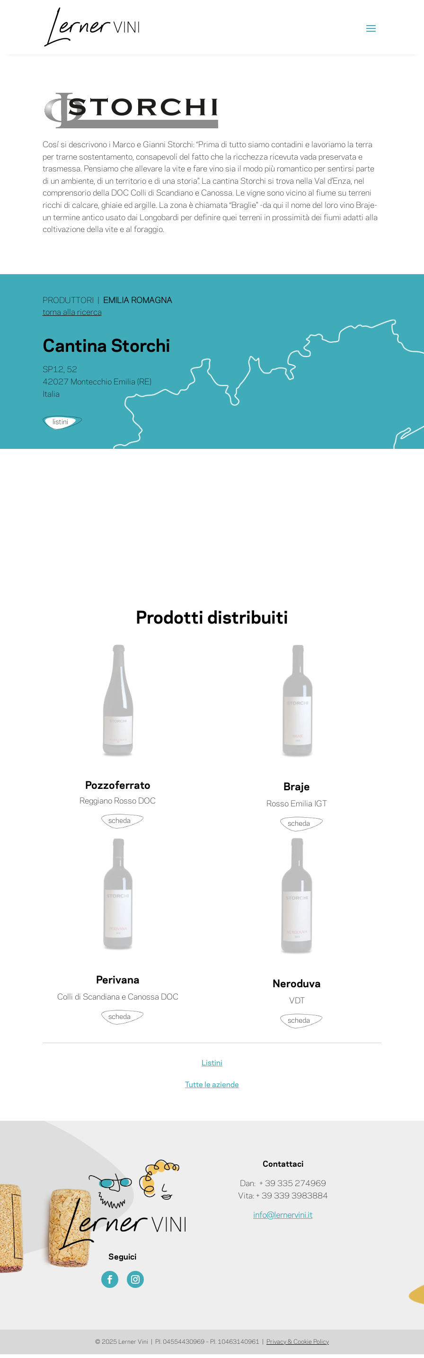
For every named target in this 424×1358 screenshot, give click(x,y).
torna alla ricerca (72, 312)
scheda (119, 821)
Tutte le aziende (212, 1085)
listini (60, 422)
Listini (212, 1063)
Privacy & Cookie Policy (297, 1342)
